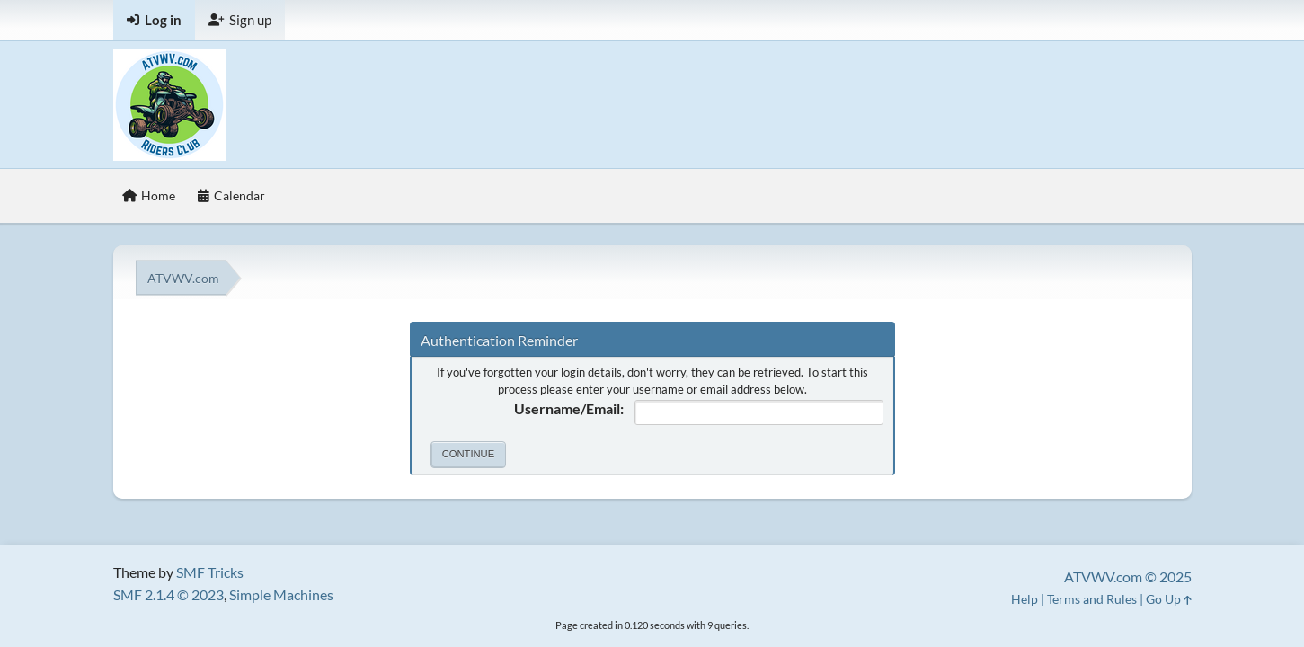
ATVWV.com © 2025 (1128, 576)
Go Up (1169, 599)
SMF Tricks (210, 572)
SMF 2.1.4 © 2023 (168, 594)
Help (1024, 599)
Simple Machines (281, 594)
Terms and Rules (1092, 599)
